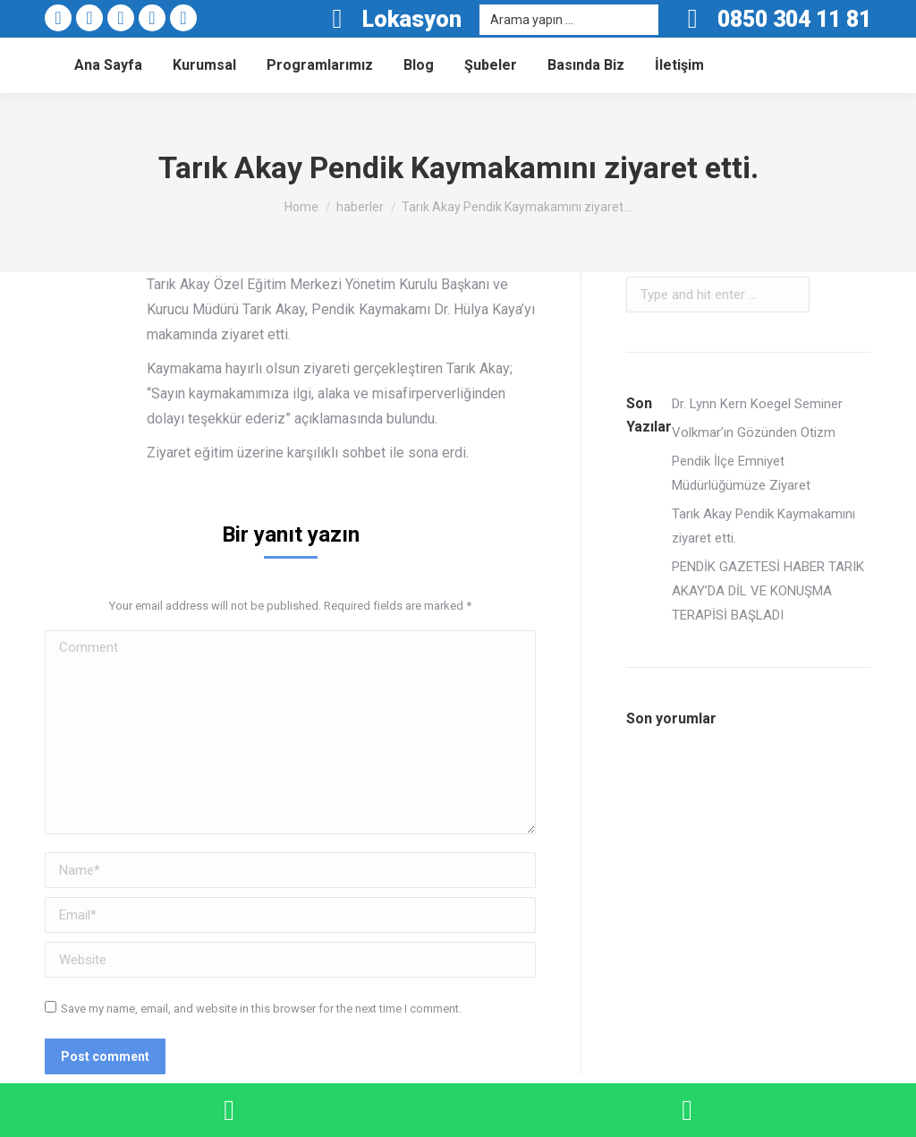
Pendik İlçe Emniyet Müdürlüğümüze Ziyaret (741, 473)
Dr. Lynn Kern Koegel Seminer (757, 404)
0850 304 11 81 (794, 19)
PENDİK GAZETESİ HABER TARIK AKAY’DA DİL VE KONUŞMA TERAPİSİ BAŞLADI (768, 591)
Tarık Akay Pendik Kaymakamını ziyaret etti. (763, 526)
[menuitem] (108, 65)
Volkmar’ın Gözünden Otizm (753, 432)
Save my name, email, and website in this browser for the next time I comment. (261, 1008)
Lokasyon (390, 18)
